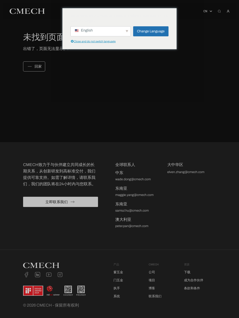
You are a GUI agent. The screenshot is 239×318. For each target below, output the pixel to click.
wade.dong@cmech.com (133, 179)
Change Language (150, 31)
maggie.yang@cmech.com (134, 195)
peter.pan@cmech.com (131, 226)
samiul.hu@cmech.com (132, 210)
